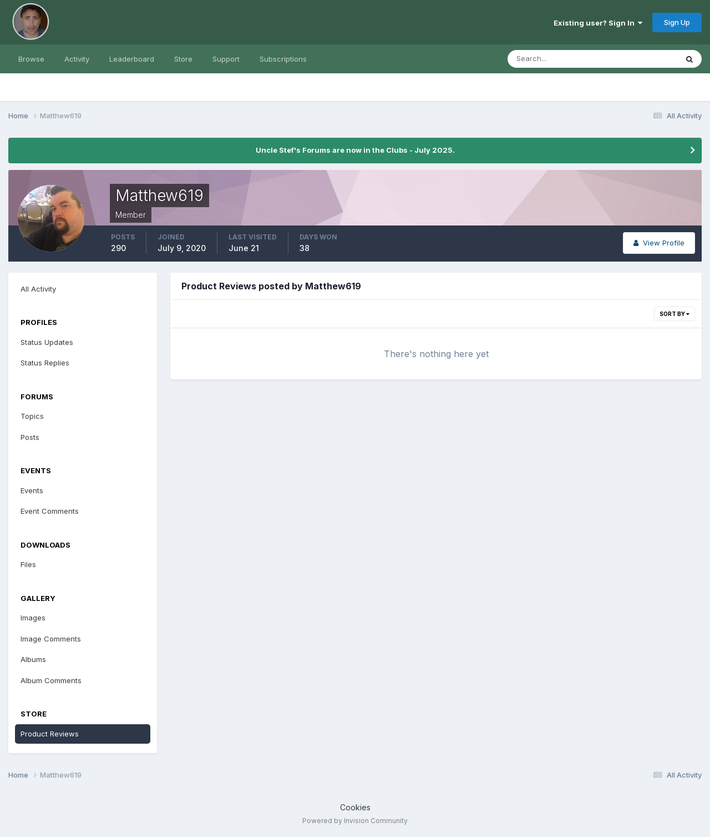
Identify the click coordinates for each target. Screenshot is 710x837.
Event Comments (50, 511)
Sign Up (677, 22)
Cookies (355, 807)
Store (183, 58)
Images (33, 617)
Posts (30, 437)
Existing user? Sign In (598, 22)
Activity (76, 58)
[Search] (556, 59)
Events (32, 490)
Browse (31, 58)
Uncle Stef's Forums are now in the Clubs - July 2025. (355, 150)
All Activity (38, 288)
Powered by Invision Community (355, 820)
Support (226, 58)
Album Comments (51, 680)
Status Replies (45, 362)
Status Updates (47, 342)
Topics (32, 416)
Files (28, 564)
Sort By (674, 313)
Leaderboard (131, 58)
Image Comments (51, 638)
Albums (33, 659)
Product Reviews (50, 733)
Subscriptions (283, 58)
